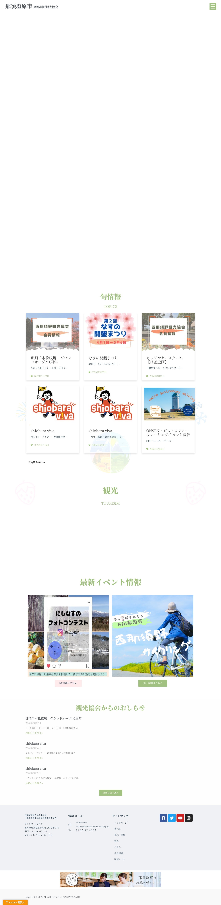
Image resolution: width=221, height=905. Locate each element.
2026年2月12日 (98, 444)
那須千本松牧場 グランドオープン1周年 (51, 359)
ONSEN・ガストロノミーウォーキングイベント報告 (168, 432)
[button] (110, 793)
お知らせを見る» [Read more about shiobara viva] (34, 758)
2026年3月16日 (40, 444)
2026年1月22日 (155, 448)
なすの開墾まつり (103, 357)
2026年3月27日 (40, 376)
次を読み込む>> (37, 462)
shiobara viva (42, 430)
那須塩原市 (31, 6)
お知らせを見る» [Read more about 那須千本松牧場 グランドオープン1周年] (34, 733)
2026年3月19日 (98, 372)
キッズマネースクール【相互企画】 (164, 359)
